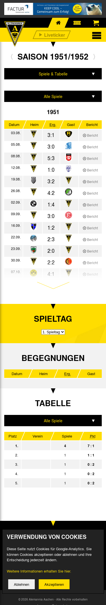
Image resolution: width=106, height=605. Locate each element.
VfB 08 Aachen (50, 473)
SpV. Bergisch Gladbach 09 (50, 483)
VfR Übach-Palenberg (50, 464)
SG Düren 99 (50, 455)
